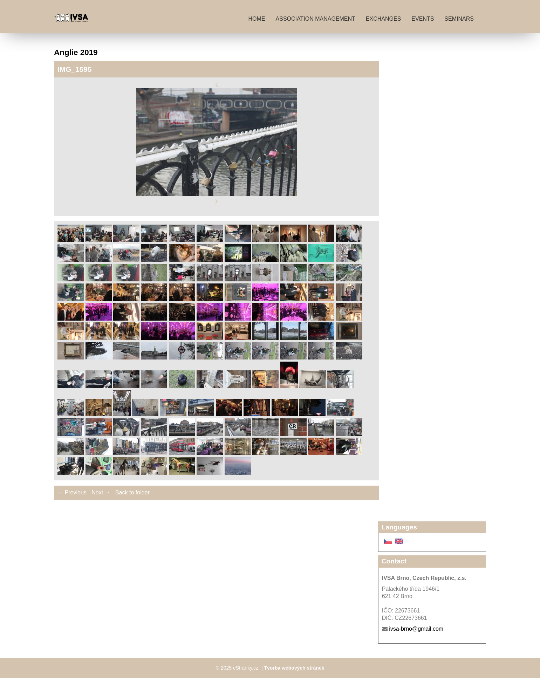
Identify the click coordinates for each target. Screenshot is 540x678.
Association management (315, 19)
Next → (100, 492)
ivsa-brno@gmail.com (416, 629)
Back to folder (132, 492)
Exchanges (383, 19)
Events (422, 19)
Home (256, 19)
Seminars (459, 19)
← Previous (72, 492)
